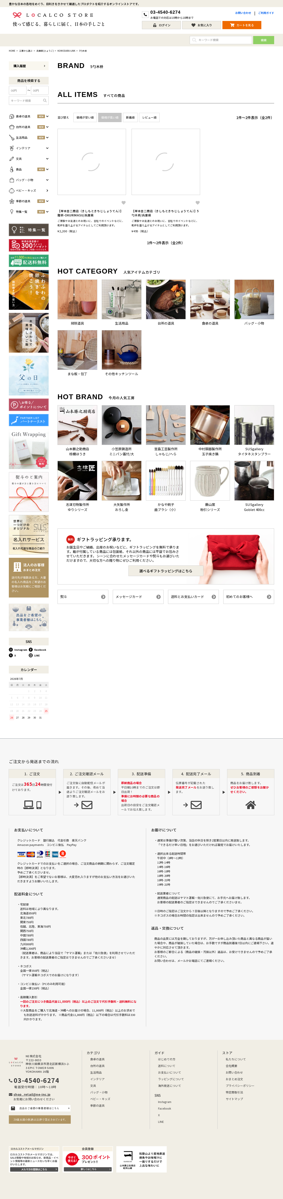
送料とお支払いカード (193, 596)
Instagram (18, 650)
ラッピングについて (171, 1079)
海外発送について (169, 1086)
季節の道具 (97, 1105)
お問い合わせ (243, 13)
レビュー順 (149, 117)
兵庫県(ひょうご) (45, 50)
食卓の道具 (97, 1059)
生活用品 (96, 1072)
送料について (166, 1066)
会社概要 (231, 1066)
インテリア (97, 1079)
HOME (12, 50)
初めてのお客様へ (248, 596)
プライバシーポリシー (240, 1086)
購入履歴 (29, 66)
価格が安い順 (85, 117)
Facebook (37, 650)
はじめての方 (166, 1059)
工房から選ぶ (26, 50)
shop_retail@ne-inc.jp (31, 1094)
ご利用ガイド (266, 13)
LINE (34, 655)
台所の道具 (97, 1066)
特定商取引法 (234, 1092)
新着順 (130, 117)
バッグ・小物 (98, 1092)
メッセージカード (138, 596)
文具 (93, 1086)
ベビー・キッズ (100, 1099)
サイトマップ (234, 1099)
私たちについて (236, 1059)
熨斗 (82, 596)
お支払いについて (169, 1072)
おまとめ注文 (234, 1079)
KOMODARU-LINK (66, 50)
